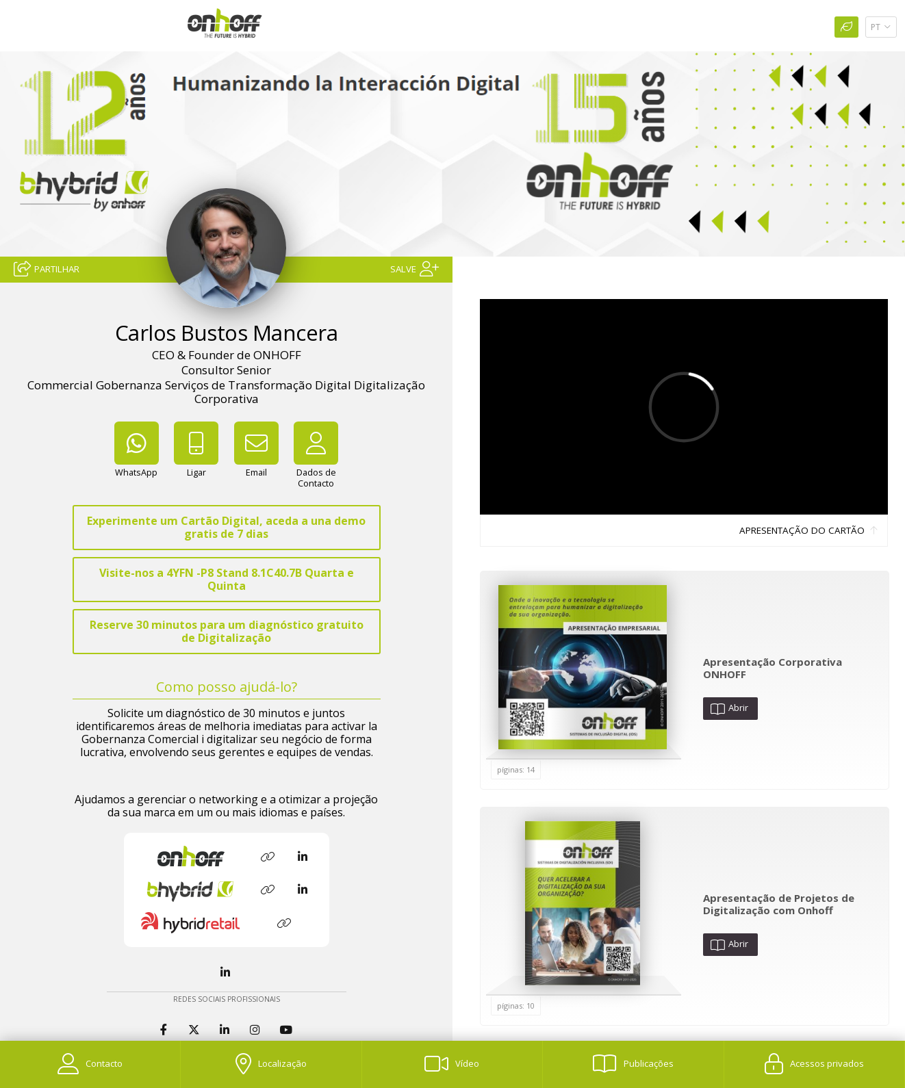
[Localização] (271, 1064)
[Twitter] (195, 1030)
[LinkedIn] (226, 972)
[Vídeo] (452, 1064)
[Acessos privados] (814, 1064)
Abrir (729, 708)
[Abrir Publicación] (582, 667)
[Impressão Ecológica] (846, 27)
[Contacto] (90, 1064)
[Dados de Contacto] (316, 465)
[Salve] (414, 267)
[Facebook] (165, 1030)
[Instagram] (256, 1030)
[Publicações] (633, 1064)
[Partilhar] (46, 267)
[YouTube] (287, 1030)
